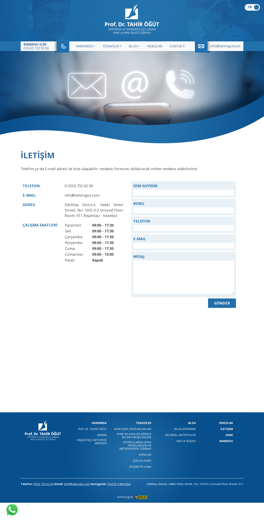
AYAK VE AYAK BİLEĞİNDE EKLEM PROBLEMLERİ (134, 435)
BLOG (133, 46)
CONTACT (177, 46)
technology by (132, 497)
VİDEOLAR (154, 46)
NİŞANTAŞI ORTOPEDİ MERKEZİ (92, 441)
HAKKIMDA (84, 46)
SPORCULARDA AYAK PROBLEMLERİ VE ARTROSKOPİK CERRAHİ (135, 445)
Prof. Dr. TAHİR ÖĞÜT (92, 429)
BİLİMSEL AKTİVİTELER (180, 435)
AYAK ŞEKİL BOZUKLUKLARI (132, 429)
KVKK (229, 435)
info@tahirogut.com (225, 46)
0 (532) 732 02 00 (36, 48)
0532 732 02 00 (44, 484)
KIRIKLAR (145, 454)
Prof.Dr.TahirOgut (119, 484)
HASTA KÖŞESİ (186, 441)
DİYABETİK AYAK (140, 466)
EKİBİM (102, 435)
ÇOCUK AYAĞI (142, 460)
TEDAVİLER (110, 46)
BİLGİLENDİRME (185, 429)
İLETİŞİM (226, 429)
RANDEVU (226, 441)
